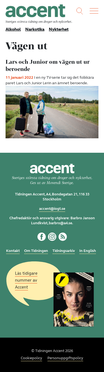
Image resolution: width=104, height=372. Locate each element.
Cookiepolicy (31, 358)
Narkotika (34, 29)
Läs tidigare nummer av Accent (26, 280)
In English (87, 251)
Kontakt (13, 251)
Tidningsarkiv (63, 251)
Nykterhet (59, 29)
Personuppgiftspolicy (65, 358)
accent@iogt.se (52, 209)
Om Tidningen (36, 251)
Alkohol (13, 29)
